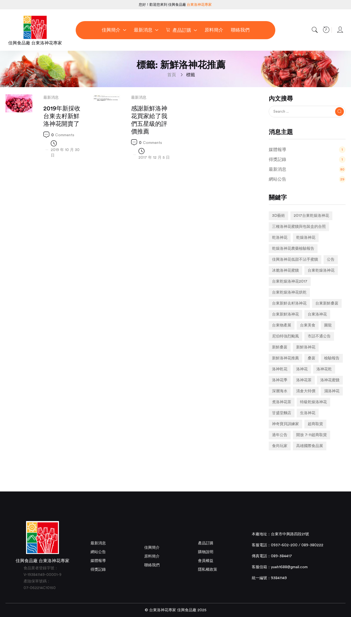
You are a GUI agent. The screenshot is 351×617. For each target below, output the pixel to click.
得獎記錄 (98, 569)
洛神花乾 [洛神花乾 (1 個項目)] (324, 369)
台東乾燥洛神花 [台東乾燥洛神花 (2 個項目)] (321, 270)
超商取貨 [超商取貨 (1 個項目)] (315, 424)
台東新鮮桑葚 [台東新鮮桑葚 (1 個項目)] (326, 303)
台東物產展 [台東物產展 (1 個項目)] (281, 325)
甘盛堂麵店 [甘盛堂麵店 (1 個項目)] (281, 413)
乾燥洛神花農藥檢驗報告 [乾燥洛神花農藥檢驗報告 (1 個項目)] (293, 249)
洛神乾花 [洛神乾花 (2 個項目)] (279, 369)
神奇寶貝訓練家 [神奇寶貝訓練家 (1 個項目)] (285, 424)
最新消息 (51, 97)
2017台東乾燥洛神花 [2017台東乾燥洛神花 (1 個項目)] (311, 216)
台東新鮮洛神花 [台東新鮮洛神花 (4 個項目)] (285, 314)
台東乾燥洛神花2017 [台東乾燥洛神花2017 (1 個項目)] (289, 281)
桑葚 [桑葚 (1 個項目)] (311, 358)
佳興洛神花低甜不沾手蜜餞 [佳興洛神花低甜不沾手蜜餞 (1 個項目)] (295, 259)
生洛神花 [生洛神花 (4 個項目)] (307, 413)
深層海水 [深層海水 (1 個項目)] (279, 391)
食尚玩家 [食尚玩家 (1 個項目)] (279, 446)
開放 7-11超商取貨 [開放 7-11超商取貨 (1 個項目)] (311, 435)
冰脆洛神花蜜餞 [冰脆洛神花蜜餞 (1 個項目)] (285, 270)
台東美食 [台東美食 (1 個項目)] (307, 325)
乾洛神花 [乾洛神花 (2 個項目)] (279, 238)
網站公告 (98, 552)
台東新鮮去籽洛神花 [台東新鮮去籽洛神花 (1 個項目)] (289, 303)
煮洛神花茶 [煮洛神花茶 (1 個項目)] (281, 402)
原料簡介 (152, 556)
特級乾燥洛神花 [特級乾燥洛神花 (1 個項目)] (313, 402)
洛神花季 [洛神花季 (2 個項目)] (279, 380)
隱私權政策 (207, 569)
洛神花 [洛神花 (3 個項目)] (302, 369)
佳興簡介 (152, 548)
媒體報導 (98, 561)
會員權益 (205, 561)
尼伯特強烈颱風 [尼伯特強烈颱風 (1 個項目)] (285, 336)
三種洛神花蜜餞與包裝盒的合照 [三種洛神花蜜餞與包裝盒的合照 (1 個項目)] (299, 227)
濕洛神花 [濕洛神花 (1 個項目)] (331, 391)
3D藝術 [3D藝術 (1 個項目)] (278, 216)
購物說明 (205, 552)
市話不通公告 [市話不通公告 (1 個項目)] (319, 336)
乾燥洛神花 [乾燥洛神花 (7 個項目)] (305, 238)
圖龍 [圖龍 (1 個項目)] (328, 325)
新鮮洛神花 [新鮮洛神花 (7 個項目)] (305, 347)
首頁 (171, 75)
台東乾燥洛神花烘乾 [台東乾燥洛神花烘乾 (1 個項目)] (289, 292)
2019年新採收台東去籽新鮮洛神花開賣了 (61, 116)
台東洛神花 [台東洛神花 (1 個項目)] (317, 314)
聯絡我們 (152, 565)
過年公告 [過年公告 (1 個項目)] (279, 435)
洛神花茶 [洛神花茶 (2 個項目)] (304, 380)
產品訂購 (205, 543)
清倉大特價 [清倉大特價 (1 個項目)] (305, 391)
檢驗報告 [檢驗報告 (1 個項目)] (331, 358)
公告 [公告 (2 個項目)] (331, 259)
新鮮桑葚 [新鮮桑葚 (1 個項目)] (279, 347)
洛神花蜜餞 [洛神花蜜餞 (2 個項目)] (329, 380)
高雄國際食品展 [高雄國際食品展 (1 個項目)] (309, 446)
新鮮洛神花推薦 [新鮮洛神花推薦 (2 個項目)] (285, 358)
